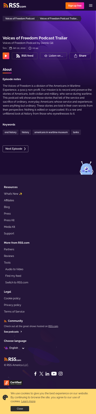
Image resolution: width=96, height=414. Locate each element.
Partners (9, 249)
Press (7, 213)
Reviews (9, 256)
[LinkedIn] (47, 374)
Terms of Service (14, 311)
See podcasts (13, 331)
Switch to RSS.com (16, 282)
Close (20, 408)
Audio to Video (14, 269)
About (7, 70)
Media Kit (9, 226)
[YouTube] (54, 373)
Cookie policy (12, 298)
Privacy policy (12, 305)
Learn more (28, 401)
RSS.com (53, 326)
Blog (7, 207)
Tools (7, 262)
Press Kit (9, 220)
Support (9, 233)
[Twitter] (41, 374)
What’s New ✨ (13, 193)
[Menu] (91, 5)
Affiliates (9, 200)
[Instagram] (61, 373)
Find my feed (13, 275)
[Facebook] (35, 374)
